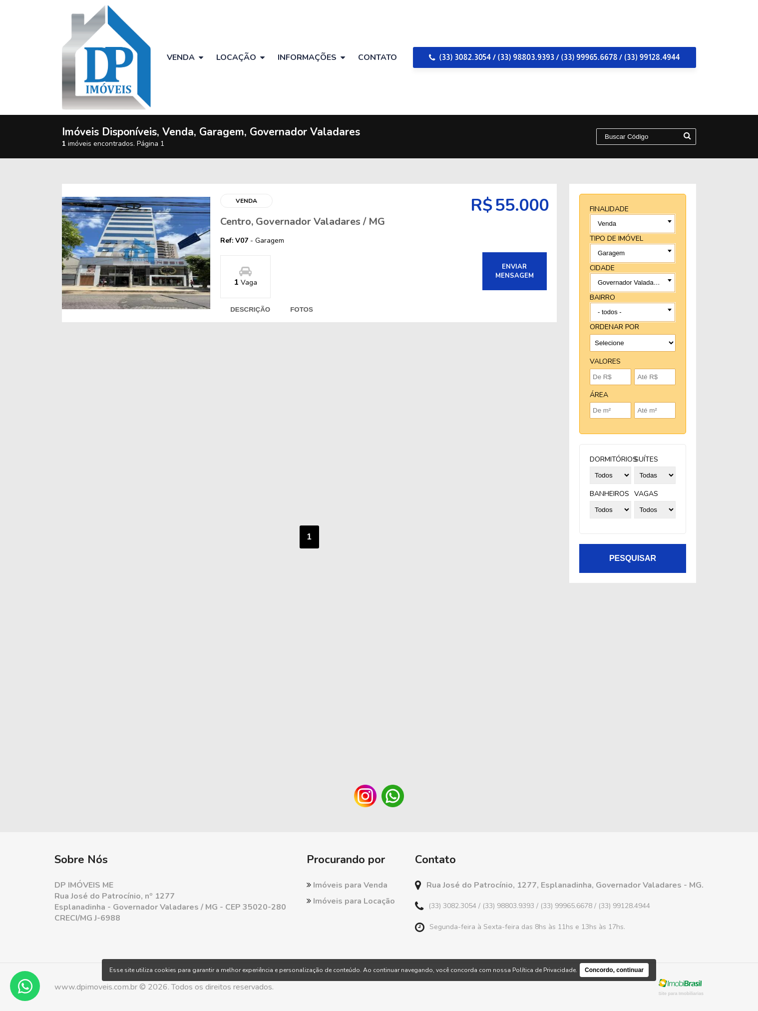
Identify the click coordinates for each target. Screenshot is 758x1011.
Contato (377, 57)
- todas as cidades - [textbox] (626, 282)
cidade (602, 268)
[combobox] (632, 223)
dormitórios (613, 459)
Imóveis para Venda (347, 885)
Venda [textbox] (607, 223)
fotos (301, 309)
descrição (250, 309)
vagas (646, 494)
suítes (646, 459)
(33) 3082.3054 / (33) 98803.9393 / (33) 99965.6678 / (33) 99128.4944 (554, 57)
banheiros (609, 494)
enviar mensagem (514, 271)
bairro (602, 297)
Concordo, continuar (614, 970)
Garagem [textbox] (611, 253)
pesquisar (632, 558)
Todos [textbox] (606, 312)
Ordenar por (614, 327)
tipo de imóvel (616, 238)
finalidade (609, 209)
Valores (605, 361)
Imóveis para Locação (351, 901)
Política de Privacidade (544, 970)
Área (599, 395)
